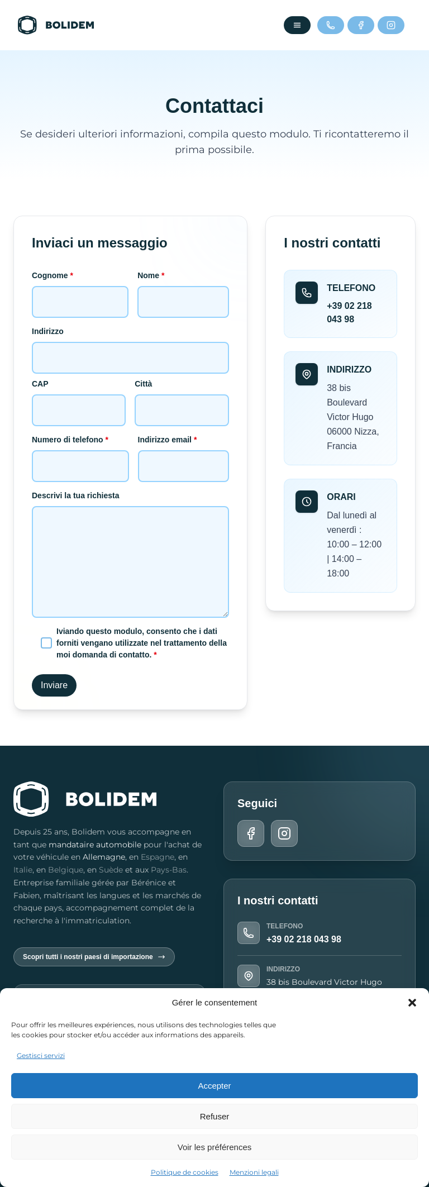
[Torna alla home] (56, 25)
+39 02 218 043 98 (303, 939)
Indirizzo (130, 344)
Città (182, 396)
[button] (412, 1002)
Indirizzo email (184, 452)
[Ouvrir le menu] (297, 25)
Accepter (214, 1085)
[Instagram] (391, 25)
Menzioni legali (254, 1172)
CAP (79, 396)
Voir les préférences (215, 1147)
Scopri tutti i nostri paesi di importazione (94, 957)
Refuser (215, 1116)
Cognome (80, 288)
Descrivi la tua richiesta (130, 555)
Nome (183, 288)
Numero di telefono (80, 452)
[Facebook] (360, 25)
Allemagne (104, 857)
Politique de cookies (184, 1172)
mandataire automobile (95, 845)
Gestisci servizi (41, 1055)
